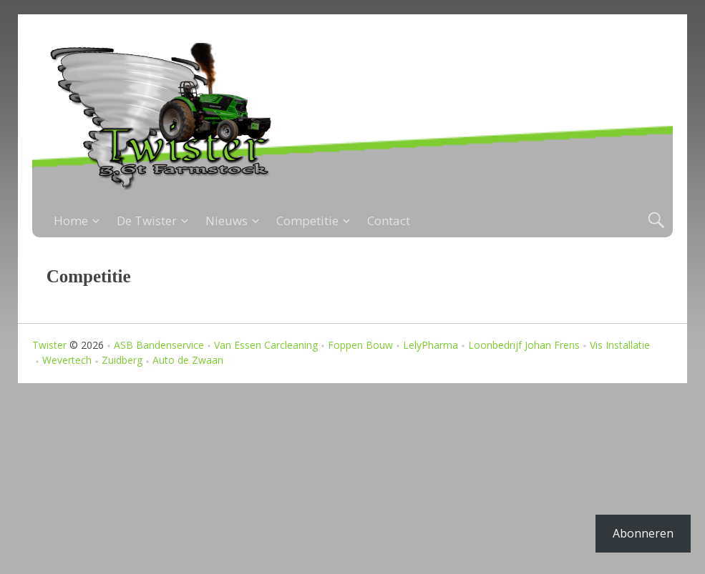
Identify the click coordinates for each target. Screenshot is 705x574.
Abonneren (643, 533)
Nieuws (226, 220)
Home (71, 220)
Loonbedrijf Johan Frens (524, 345)
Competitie (307, 220)
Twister (49, 345)
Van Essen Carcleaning (266, 345)
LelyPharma (430, 345)
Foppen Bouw (360, 345)
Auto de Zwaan (187, 360)
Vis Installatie (620, 345)
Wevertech (67, 360)
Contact (388, 220)
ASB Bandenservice (159, 345)
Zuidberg (122, 360)
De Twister (147, 220)
